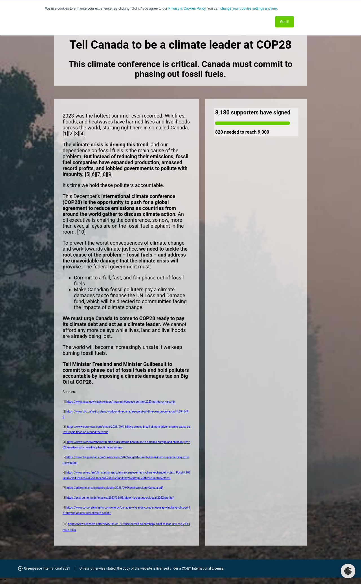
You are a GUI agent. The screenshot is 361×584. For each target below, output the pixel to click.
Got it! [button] (284, 22)
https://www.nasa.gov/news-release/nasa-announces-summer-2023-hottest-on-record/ (120, 401)
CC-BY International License (202, 568)
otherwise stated (103, 568)
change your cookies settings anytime (248, 8)
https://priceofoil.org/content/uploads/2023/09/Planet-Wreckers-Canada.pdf (114, 487)
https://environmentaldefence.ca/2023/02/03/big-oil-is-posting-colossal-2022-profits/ (119, 497)
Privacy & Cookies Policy (187, 8)
